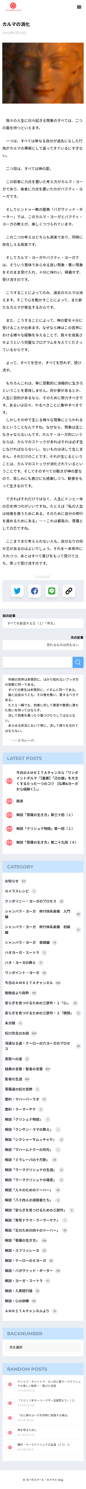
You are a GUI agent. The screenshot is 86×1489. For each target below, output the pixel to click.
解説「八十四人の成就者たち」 (33, 1200)
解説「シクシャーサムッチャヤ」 (34, 1139)
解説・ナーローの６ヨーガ (29, 1260)
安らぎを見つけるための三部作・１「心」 (41, 1003)
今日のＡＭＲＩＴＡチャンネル (33, 983)
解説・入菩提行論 (22, 1291)
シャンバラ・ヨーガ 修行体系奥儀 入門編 (43, 914)
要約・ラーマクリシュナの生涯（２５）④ (43, 1444)
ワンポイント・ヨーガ (26, 973)
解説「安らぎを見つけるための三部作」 (40, 1210)
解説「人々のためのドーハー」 (33, 1190)
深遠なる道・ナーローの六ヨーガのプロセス (43, 1046)
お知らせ (15, 881)
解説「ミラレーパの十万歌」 (31, 1160)
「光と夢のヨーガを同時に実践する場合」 (43, 1415)
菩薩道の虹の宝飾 (22, 1089)
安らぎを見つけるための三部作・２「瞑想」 (43, 1013)
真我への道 (17, 1059)
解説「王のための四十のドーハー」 (36, 1230)
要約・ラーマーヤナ (24, 1109)
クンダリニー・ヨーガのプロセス (34, 901)
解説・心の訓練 (21, 1301)
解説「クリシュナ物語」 (27, 1119)
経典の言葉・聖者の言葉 (27, 1069)
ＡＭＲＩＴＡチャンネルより (31, 1311)
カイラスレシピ (21, 891)
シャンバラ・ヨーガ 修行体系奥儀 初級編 (43, 930)
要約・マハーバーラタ (26, 1099)
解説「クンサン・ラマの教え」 (33, 1129)
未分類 (14, 1023)
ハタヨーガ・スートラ (26, 952)
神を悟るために (27, 1430)
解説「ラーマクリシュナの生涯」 (34, 1170)
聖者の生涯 (17, 1079)
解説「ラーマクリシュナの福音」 (34, 1180)
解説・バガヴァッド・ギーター (33, 1271)
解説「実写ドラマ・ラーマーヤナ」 (36, 1220)
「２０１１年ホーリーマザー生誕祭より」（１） (47, 1400)
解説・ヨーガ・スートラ (27, 1281)
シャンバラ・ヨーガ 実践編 (31, 942)
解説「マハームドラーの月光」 (33, 1150)
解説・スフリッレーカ (26, 1250)
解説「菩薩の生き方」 (26, 1240)
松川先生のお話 (21, 1033)
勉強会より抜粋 (21, 993)
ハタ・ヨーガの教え (24, 963)
